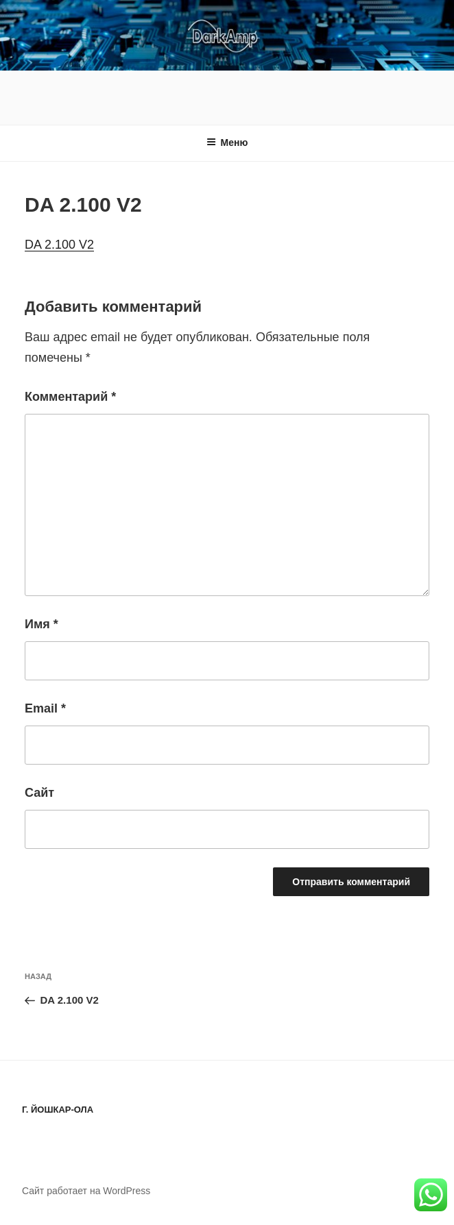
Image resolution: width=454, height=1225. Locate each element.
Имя (41, 624)
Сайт (39, 793)
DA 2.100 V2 (59, 244)
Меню (227, 142)
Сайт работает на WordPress (86, 1190)
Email (45, 708)
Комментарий (70, 397)
